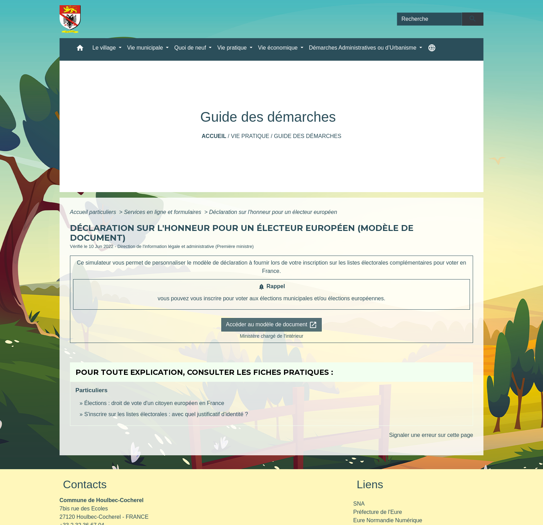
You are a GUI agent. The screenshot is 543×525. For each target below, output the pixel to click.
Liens (370, 484)
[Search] (429, 19)
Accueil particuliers (94, 212)
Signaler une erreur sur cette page (431, 435)
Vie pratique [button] (232, 48)
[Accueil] (70, 19)
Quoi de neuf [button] (190, 48)
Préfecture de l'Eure (377, 512)
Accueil (214, 136)
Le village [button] (104, 48)
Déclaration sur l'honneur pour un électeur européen (273, 212)
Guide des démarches (307, 136)
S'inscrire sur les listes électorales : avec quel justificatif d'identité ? (166, 414)
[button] (80, 49)
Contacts (85, 484)
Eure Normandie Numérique (387, 520)
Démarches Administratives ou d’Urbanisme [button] (363, 48)
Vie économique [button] (278, 48)
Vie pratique (250, 136)
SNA (359, 504)
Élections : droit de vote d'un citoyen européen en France (154, 403)
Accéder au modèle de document (271, 325)
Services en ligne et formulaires (163, 212)
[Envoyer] (473, 19)
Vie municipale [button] (145, 48)
